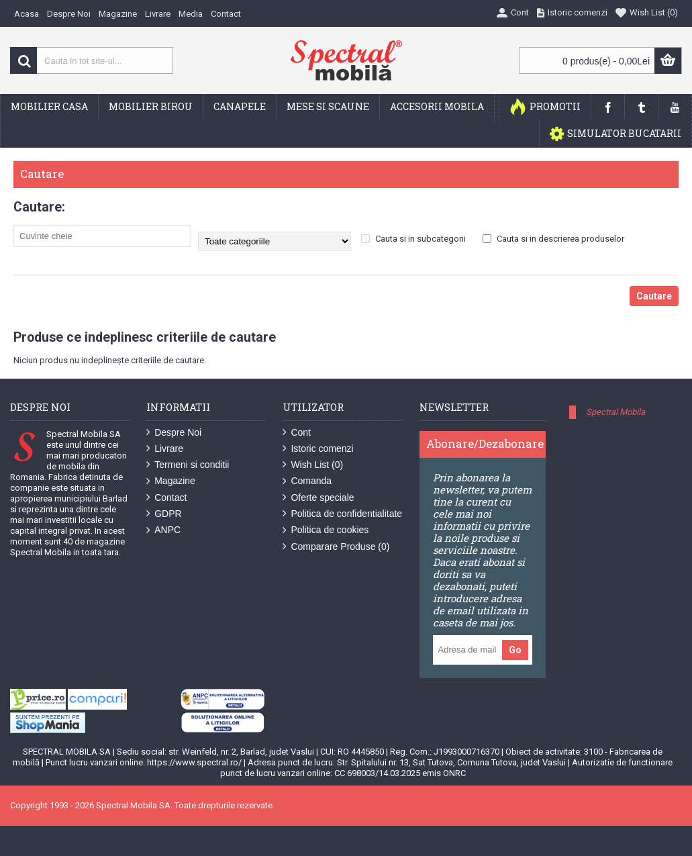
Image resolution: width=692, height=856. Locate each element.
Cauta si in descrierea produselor (553, 239)
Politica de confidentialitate (342, 514)
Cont (297, 432)
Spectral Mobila (615, 412)
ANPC (163, 530)
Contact (166, 498)
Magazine (170, 481)
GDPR (163, 514)
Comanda (307, 481)
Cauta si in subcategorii (413, 239)
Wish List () (313, 465)
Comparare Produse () (336, 547)
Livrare (164, 449)
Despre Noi (173, 432)
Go (515, 650)
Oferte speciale (318, 498)
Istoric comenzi (318, 449)
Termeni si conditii (187, 465)
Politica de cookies (325, 530)
